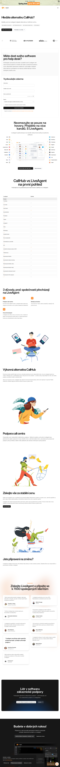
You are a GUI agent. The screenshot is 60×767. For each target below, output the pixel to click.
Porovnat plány (7, 506)
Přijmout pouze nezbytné (16, 762)
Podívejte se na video (19, 29)
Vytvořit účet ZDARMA (19, 107)
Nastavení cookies (28, 762)
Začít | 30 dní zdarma (6, 29)
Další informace (38, 168)
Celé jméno (5, 83)
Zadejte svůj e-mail (7, 88)
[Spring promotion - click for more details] (30, 3)
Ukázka (40, 702)
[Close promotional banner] (59, 1)
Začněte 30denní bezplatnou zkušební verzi (26, 702)
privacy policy (9, 760)
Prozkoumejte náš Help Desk (25, 168)
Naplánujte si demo (40, 736)
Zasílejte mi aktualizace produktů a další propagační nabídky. (15, 104)
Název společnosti (7, 94)
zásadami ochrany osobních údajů (27, 111)
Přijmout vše (6, 762)
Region (4, 99)
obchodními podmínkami (16, 111)
